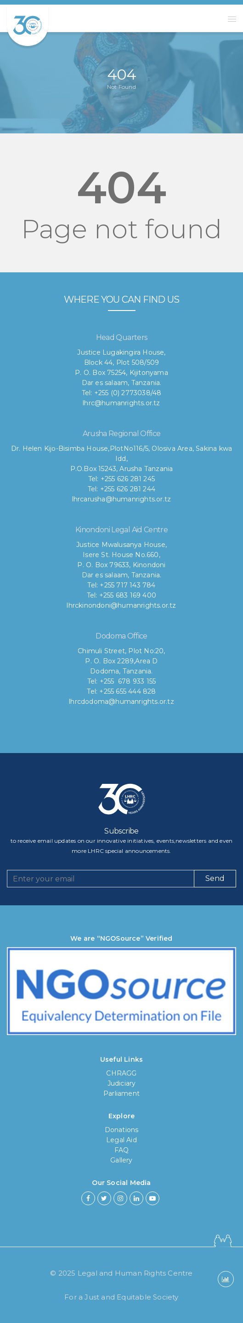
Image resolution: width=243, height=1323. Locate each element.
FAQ (121, 1150)
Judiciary (121, 1083)
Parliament (121, 1093)
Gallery (121, 1160)
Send (215, 878)
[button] (232, 18)
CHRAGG (121, 1073)
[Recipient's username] (100, 878)
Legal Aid (121, 1140)
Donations (122, 1130)
